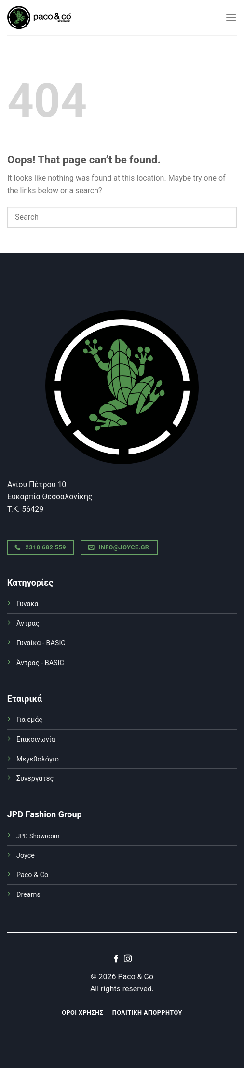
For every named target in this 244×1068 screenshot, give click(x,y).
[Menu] (231, 17)
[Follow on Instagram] (128, 959)
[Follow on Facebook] (116, 959)
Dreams (28, 895)
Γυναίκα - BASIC (41, 643)
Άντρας (28, 623)
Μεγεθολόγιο (37, 759)
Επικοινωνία (35, 739)
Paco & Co (32, 875)
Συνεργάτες (35, 778)
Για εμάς (29, 720)
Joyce (25, 856)
